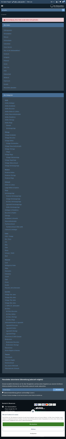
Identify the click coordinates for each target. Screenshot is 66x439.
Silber (6, 268)
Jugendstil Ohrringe (11, 331)
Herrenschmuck (9, 363)
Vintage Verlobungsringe (12, 165)
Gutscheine (7, 43)
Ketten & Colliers (10, 185)
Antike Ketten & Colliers (12, 111)
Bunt (6, 256)
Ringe (6, 190)
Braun (6, 250)
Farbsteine (8, 274)
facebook (6, 54)
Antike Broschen (10, 108)
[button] (57, 2)
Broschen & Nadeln (10, 213)
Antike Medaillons (10, 117)
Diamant (8, 125)
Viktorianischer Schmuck (12, 368)
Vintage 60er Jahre (10, 297)
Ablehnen (33, 429)
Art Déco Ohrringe (11, 317)
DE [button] (51, 2)
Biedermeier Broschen (12, 342)
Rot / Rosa (8, 239)
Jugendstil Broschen (12, 325)
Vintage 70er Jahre (10, 300)
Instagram (6, 57)
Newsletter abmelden (10, 87)
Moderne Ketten (9, 172)
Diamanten (8, 271)
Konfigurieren (33, 433)
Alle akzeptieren (33, 424)
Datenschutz (7, 74)
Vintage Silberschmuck (11, 163)
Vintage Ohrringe (10, 149)
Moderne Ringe (9, 178)
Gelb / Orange (9, 236)
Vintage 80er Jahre (10, 303)
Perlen (7, 282)
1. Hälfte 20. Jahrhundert (12, 305)
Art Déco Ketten (10, 314)
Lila (6, 242)
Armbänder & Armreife (11, 218)
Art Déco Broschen (11, 311)
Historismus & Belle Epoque (13, 336)
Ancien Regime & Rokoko (12, 350)
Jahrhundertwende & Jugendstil (14, 322)
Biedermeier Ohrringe (12, 345)
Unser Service (8, 47)
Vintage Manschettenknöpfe (13, 146)
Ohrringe (7, 215)
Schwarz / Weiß (9, 253)
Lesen (32, 392)
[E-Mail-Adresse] (27, 389)
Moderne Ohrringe (10, 175)
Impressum (7, 81)
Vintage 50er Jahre (10, 294)
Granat (7, 276)
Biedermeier (8, 339)
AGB (5, 70)
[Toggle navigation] (2, 6)
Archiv (5, 64)
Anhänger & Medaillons (12, 210)
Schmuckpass (7, 40)
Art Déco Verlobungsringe (13, 201)
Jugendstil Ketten (11, 328)
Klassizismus (8, 347)
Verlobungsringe (11, 128)
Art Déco (7, 308)
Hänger (8, 152)
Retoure (6, 37)
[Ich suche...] (31, 10)
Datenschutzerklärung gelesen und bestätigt (19, 392)
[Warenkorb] (63, 2)
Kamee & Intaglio (10, 360)
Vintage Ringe (9, 154)
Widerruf (6, 77)
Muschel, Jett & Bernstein (12, 288)
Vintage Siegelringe (10, 160)
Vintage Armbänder (10, 135)
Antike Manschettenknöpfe (13, 114)
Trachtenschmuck (10, 224)
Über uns (29, 2)
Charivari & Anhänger (11, 229)
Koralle (7, 285)
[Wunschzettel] (60, 2)
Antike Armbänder (10, 106)
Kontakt (6, 84)
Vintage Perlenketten (12, 143)
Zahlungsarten (8, 30)
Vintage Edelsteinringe (12, 157)
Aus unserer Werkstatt (11, 365)
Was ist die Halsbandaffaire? (12, 50)
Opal (6, 279)
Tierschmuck (8, 357)
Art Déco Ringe (10, 319)
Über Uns (6, 67)
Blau (6, 244)
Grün (6, 247)
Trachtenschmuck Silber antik (14, 227)
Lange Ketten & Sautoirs (12, 187)
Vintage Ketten (9, 140)
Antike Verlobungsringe (13, 207)
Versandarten (7, 33)
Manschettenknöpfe (11, 221)
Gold (6, 262)
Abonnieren (58, 389)
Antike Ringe (8, 122)
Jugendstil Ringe (11, 333)
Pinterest (6, 60)
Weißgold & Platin (10, 265)
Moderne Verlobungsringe (13, 196)
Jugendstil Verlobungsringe (14, 204)
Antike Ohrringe (9, 120)
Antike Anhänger (9, 103)
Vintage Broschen (10, 137)
